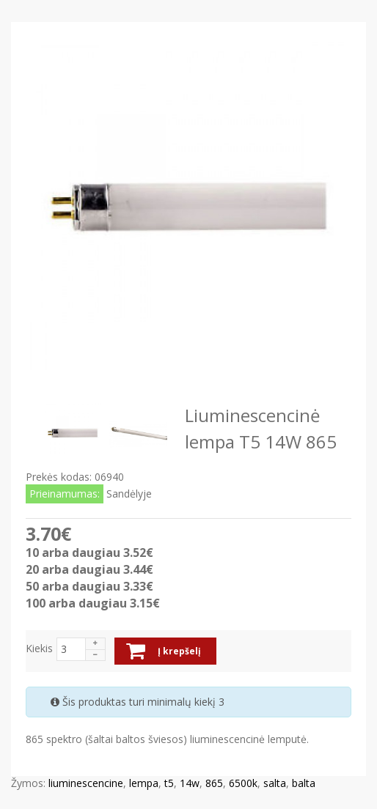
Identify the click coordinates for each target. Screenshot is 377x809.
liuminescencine (85, 783)
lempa (143, 783)
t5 (169, 783)
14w (190, 783)
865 (214, 783)
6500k (243, 783)
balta (303, 783)
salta (274, 783)
